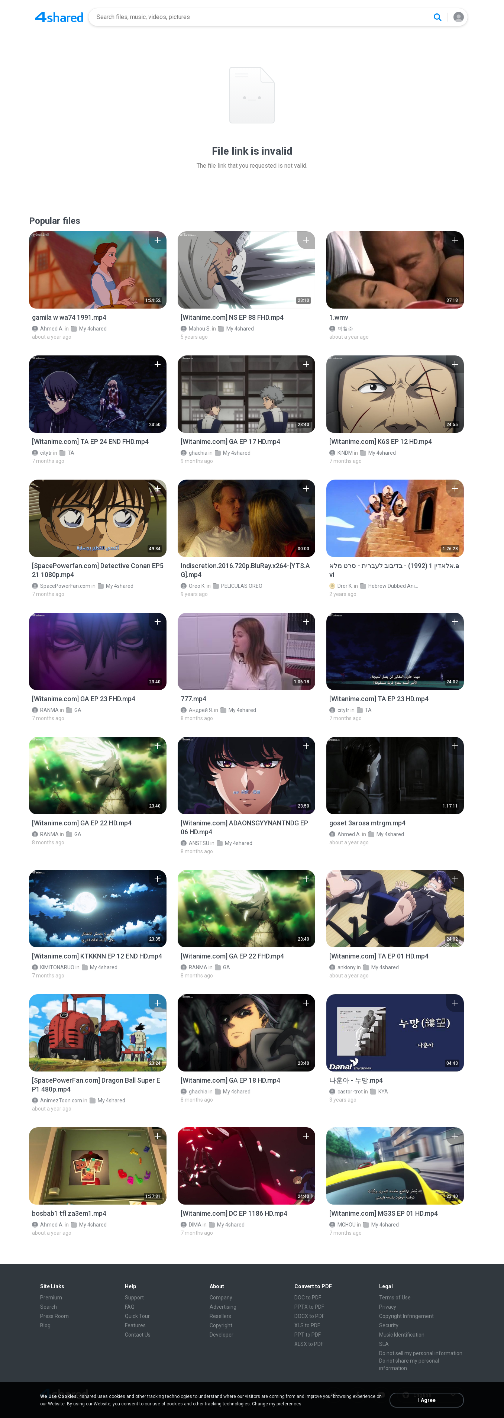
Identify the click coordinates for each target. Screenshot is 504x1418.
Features (135, 1325)
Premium (51, 1298)
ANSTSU (195, 843)
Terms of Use (395, 1298)
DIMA (191, 1225)
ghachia (194, 453)
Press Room (54, 1316)
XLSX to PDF (308, 1344)
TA (66, 453)
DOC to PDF (307, 1298)
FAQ (130, 1307)
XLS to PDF (307, 1325)
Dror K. (341, 586)
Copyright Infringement (406, 1316)
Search (48, 1307)
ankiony (342, 967)
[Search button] (437, 17)
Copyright (221, 1325)
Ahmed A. (48, 329)
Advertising (223, 1307)
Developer (221, 1335)
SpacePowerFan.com (61, 586)
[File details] (98, 270)
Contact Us (138, 1335)
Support (134, 1298)
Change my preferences (276, 1403)
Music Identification (401, 1335)
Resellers (220, 1316)
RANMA (45, 710)
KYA (379, 1092)
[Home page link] (59, 17)
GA (73, 710)
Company (221, 1298)
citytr (42, 453)
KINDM (341, 453)
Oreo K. (193, 586)
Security (388, 1325)
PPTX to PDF (309, 1307)
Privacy (387, 1307)
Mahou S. (196, 329)
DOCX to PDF (309, 1316)
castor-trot (346, 1092)
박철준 (341, 329)
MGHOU (342, 1225)
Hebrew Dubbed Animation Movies (389, 586)
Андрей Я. (197, 710)
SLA (384, 1344)
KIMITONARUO (53, 967)
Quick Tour (137, 1316)
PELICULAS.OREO (237, 586)
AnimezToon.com (57, 1100)
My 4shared (89, 329)
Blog (45, 1325)
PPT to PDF (307, 1335)
